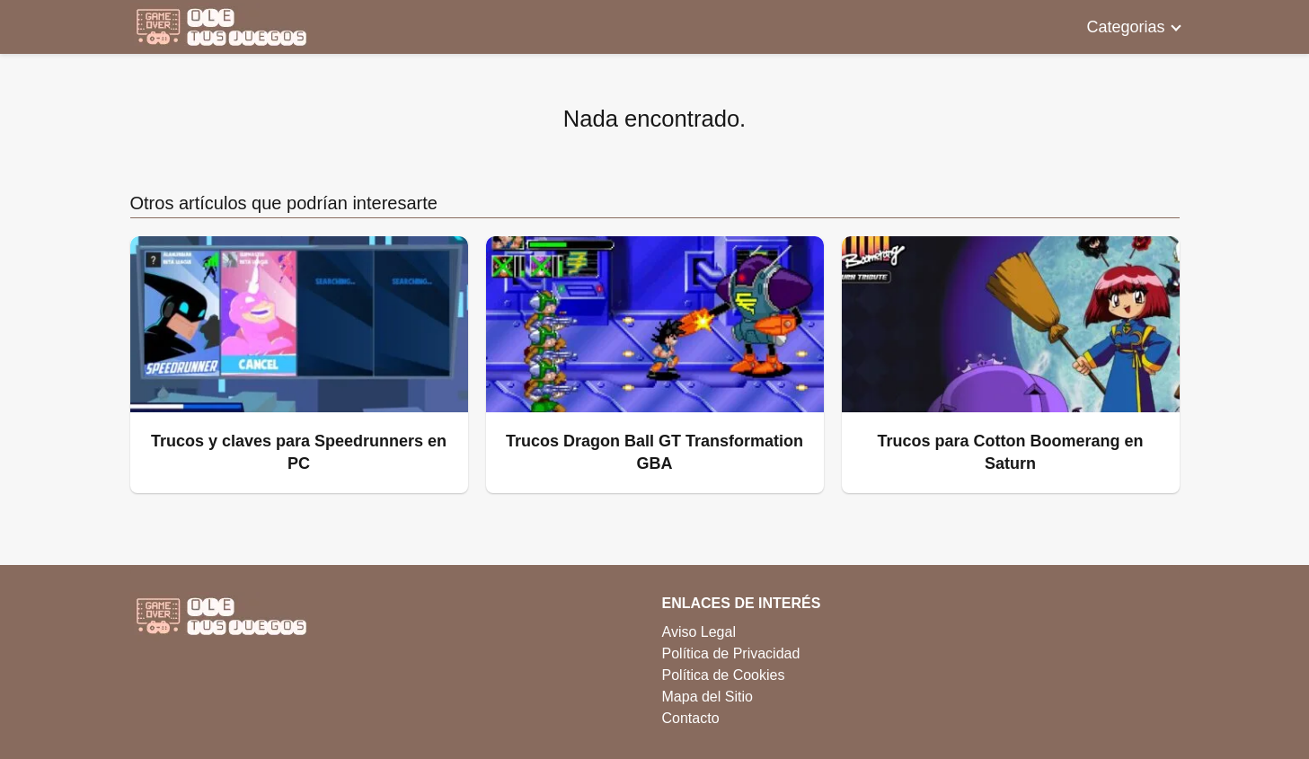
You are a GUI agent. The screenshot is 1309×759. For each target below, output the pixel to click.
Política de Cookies (723, 675)
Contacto (691, 718)
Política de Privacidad (731, 653)
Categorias (1125, 27)
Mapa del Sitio (707, 696)
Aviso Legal (699, 632)
